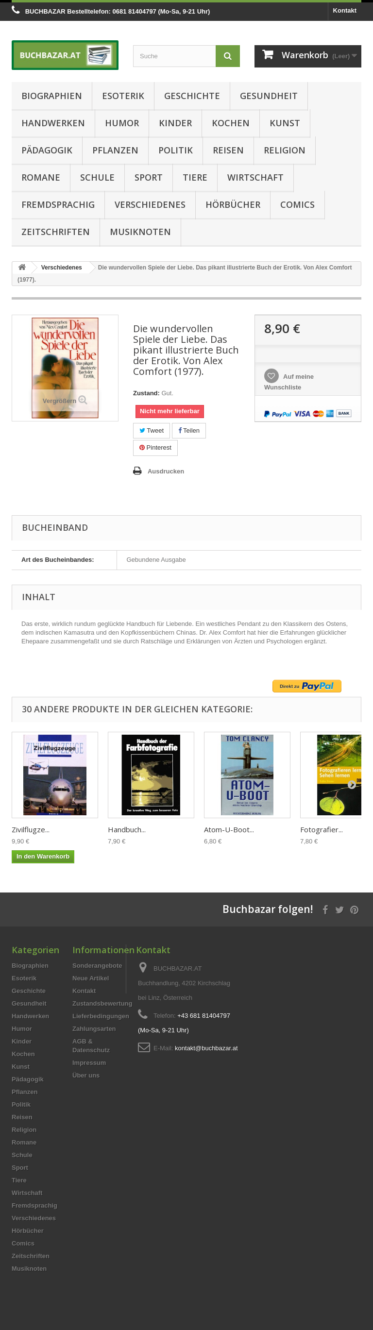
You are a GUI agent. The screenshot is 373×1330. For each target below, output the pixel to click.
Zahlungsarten (94, 1028)
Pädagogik (46, 150)
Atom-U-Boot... (229, 829)
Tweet (151, 430)
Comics (297, 204)
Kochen (231, 123)
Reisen (228, 150)
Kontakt (344, 10)
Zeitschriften (55, 231)
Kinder (175, 123)
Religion (284, 150)
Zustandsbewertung (102, 1003)
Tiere (195, 177)
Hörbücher (232, 204)
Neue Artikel (90, 978)
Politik (175, 150)
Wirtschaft (255, 177)
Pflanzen (115, 150)
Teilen (189, 430)
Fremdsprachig (58, 204)
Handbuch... (127, 829)
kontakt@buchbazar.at (206, 1048)
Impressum (89, 1062)
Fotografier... (321, 829)
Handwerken (53, 123)
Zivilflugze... (31, 829)
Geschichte (192, 95)
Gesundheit (269, 95)
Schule (97, 177)
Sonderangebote (97, 965)
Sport (149, 177)
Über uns (86, 1075)
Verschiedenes (150, 204)
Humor (122, 123)
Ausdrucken (166, 471)
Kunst (285, 123)
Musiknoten (140, 231)
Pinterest (155, 447)
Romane (40, 177)
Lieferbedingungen (100, 1016)
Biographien (51, 95)
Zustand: (146, 393)
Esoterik (123, 95)
